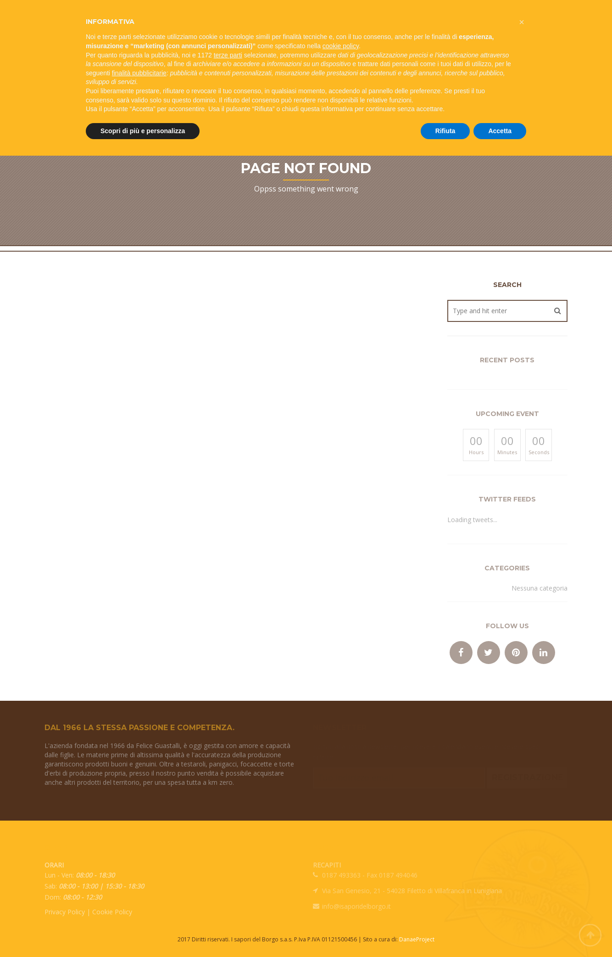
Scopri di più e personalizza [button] (142, 131)
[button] (521, 22)
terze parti (228, 55)
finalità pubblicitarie (139, 73)
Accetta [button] (500, 131)
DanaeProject (416, 939)
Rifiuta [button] (445, 131)
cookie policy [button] (341, 46)
